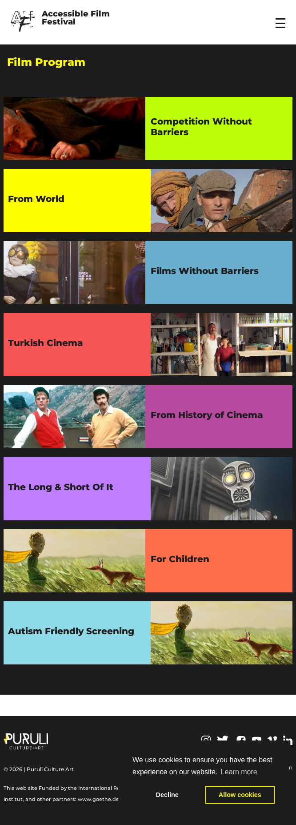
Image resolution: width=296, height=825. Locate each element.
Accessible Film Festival (77, 18)
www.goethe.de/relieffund (112, 799)
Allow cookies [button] (240, 794)
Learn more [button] (239, 772)
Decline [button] (167, 794)
